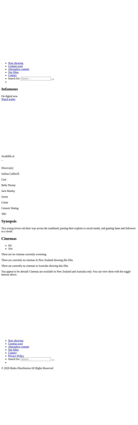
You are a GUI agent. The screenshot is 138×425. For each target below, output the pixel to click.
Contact (12, 75)
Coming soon (15, 66)
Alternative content (18, 69)
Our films (13, 72)
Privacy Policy (16, 355)
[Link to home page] (69, 57)
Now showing (15, 63)
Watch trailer (8, 99)
